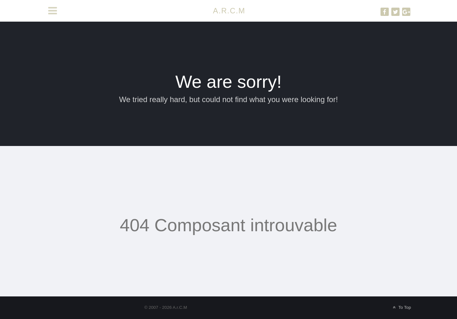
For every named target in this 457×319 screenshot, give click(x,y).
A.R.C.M (229, 10)
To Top (401, 307)
